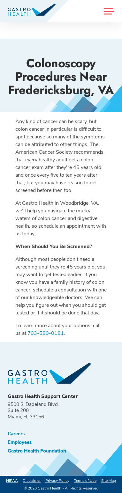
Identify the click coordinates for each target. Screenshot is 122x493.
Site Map (108, 480)
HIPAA (12, 480)
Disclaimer (32, 480)
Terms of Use (85, 480)
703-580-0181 (45, 333)
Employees (20, 442)
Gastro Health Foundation (37, 451)
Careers (16, 434)
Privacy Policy (57, 480)
